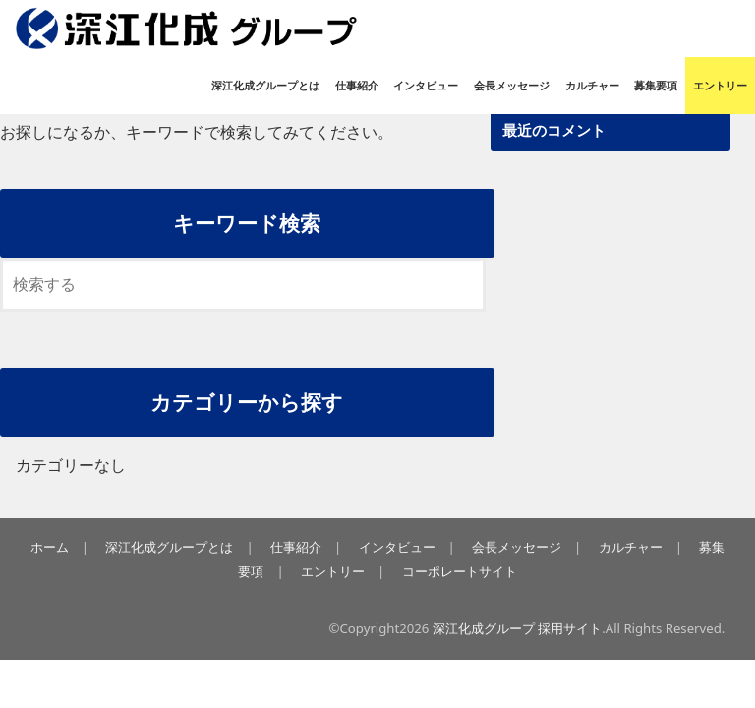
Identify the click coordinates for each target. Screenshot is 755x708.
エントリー (720, 85)
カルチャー (592, 85)
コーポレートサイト (459, 571)
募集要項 (655, 85)
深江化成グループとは (265, 85)
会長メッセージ (512, 85)
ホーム (49, 547)
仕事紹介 (356, 85)
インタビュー (425, 85)
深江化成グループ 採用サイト (517, 628)
